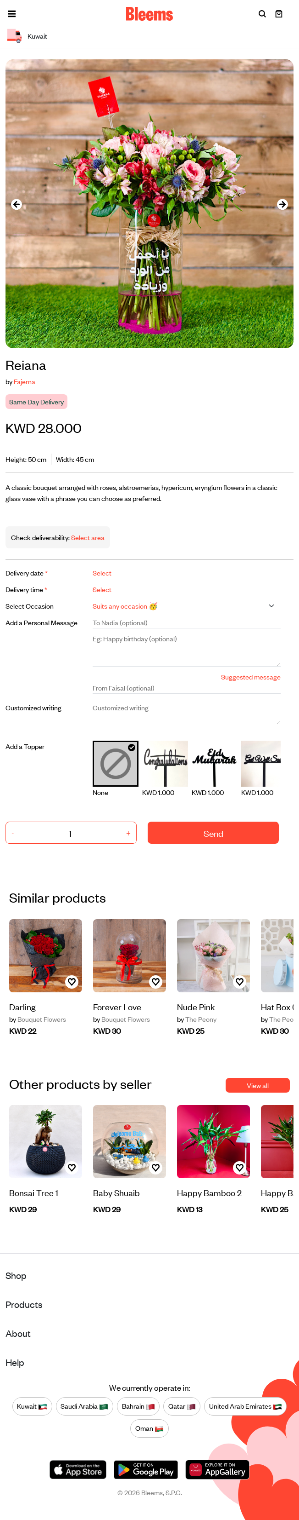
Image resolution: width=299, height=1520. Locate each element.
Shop (16, 1275)
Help (15, 1362)
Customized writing (33, 707)
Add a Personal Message (42, 622)
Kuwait (32, 1406)
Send (213, 833)
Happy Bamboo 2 (209, 1192)
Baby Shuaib (116, 1192)
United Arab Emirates (245, 1406)
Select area (87, 537)
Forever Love (117, 1006)
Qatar (182, 1406)
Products (24, 1304)
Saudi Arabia (84, 1406)
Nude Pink (196, 1006)
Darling (22, 1006)
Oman (149, 1428)
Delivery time (26, 589)
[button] (12, 14)
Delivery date (27, 572)
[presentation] (16, 204)
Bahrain (138, 1406)
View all (258, 1085)
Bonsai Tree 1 (33, 1192)
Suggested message (251, 676)
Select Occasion (30, 605)
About (18, 1333)
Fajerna (24, 381)
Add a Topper (25, 746)
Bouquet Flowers (37, 1019)
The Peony (196, 1019)
